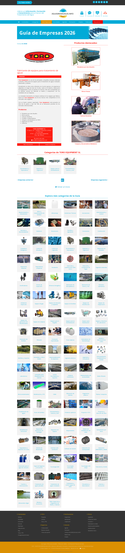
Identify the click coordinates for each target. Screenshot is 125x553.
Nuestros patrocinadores (93, 526)
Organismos (67, 517)
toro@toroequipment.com (40, 140)
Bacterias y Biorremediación (23, 231)
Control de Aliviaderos (39, 249)
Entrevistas (20, 521)
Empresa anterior (25, 180)
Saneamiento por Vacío (101, 430)
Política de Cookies (62, 544)
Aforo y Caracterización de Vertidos (39, 213)
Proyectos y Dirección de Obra (101, 412)
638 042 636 (75, 548)
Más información (28, 144)
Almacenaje (54, 213)
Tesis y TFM (20, 533)
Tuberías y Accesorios (101, 485)
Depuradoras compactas (39, 267)
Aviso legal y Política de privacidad (49, 544)
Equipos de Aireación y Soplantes (55, 303)
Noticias (20, 517)
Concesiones (85, 231)
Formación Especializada (54, 340)
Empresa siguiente (99, 180)
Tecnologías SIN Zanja (85, 466)
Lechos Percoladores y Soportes (55, 376)
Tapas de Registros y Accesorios (39, 466)
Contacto (83, 548)
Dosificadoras (24, 285)
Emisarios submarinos (101, 285)
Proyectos (43, 517)
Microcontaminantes (23, 394)
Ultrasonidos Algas (23, 503)
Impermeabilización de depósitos (54, 358)
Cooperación (67, 521)
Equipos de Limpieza (39, 322)
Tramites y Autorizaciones (24, 485)
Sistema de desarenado (39, 448)
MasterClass (67, 534)
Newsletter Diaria (92, 530)
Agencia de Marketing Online (66, 551)
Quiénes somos (91, 528)
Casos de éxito (21, 528)
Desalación (55, 267)
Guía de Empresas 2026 (47, 32)
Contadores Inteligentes (23, 249)
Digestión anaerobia (101, 267)
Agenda (64, 22)
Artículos (20, 524)
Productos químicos (70, 412)
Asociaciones (85, 213)
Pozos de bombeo (39, 412)
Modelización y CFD (39, 394)
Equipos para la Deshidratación (55, 169)
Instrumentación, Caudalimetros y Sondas (101, 358)
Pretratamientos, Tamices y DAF (70, 169)
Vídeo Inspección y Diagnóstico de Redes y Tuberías (55, 503)
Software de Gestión (70, 448)
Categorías (36, 22)
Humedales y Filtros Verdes (39, 358)
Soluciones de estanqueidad (86, 448)
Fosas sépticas (70, 340)
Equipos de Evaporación (101, 303)
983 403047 (41, 135)
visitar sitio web (40, 138)
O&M (54, 394)
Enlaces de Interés (92, 519)
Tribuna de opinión (45, 532)
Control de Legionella (55, 249)
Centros (43, 519)
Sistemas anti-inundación (55, 448)
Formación (72, 22)
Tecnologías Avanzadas (70, 466)
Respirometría (70, 430)
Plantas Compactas (101, 394)
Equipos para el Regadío (54, 321)
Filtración (39, 340)
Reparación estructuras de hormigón (39, 430)
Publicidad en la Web (93, 524)
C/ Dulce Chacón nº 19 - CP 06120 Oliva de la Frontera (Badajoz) (55, 548)
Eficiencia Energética (54, 285)
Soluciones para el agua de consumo (24, 466)
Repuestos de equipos (55, 430)
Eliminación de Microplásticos (70, 285)
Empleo (81, 22)
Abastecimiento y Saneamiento (23, 213)
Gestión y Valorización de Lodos (101, 340)
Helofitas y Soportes (23, 358)
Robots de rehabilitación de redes (85, 430)
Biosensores (54, 231)
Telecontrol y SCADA (101, 467)
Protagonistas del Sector (23, 535)
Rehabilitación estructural (24, 430)
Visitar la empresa (50, 144)
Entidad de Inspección (24, 303)
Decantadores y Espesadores (24, 169)
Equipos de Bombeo (70, 303)
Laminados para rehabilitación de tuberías (39, 376)
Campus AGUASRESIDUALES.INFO (73, 532)
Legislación (90, 517)
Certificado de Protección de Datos (76, 544)
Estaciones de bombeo (24, 340)
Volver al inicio (62, 187)
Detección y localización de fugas (86, 267)
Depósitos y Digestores (39, 169)
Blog (19, 530)
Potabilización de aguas (23, 412)
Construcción (101, 231)
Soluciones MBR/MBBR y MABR (101, 448)
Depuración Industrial (23, 267)
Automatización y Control (101, 213)
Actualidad (20, 519)
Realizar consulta (45, 530)
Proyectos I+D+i (85, 412)
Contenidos (26, 22)
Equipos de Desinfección (85, 303)
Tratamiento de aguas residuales (54, 485)
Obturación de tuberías (70, 394)
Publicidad (88, 22)
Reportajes (20, 526)
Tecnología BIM (54, 467)
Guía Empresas (46, 22)
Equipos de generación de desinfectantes (24, 321)
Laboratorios (23, 376)
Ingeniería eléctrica (70, 358)
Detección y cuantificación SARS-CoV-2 (70, 267)
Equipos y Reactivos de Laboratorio (101, 321)
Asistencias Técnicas (70, 213)
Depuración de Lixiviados (101, 249)
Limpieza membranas (70, 376)
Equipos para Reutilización (85, 321)
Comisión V (90, 521)
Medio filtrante (101, 376)
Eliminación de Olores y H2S (86, 285)
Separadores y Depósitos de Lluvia (23, 448)
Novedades (56, 22)
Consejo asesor (44, 528)
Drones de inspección (39, 285)
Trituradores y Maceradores (86, 485)
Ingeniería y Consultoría (86, 358)
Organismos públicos (86, 394)
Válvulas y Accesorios (39, 503)
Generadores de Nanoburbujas (85, 340)
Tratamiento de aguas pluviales (39, 485)
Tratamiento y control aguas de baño (70, 485)
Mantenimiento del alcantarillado (86, 376)
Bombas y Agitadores (70, 231)
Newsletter (98, 22)
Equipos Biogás (39, 303)
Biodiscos (39, 231)
